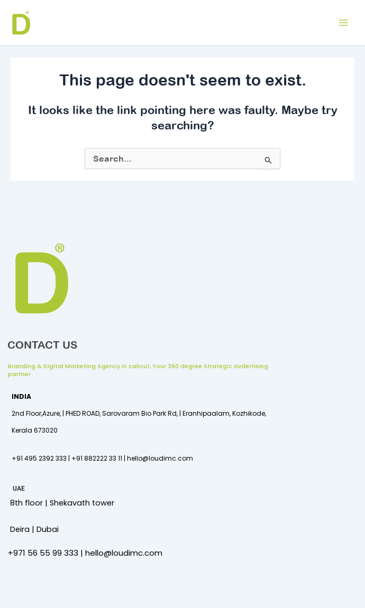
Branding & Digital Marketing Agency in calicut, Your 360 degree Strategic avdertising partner (138, 370)
